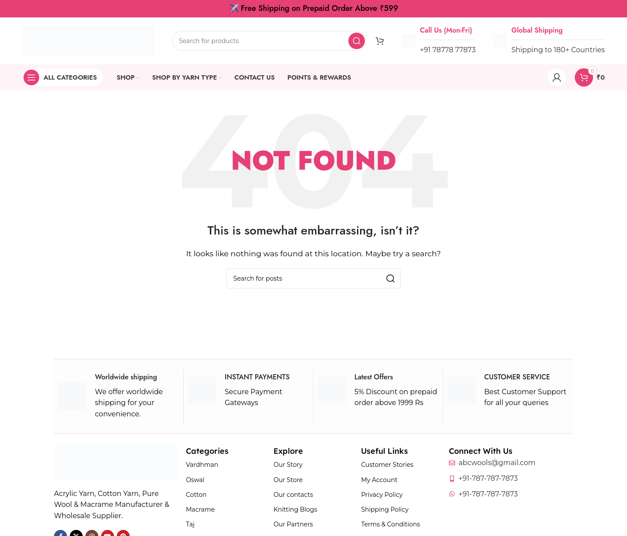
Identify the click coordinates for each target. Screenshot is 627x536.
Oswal (195, 480)
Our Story (287, 465)
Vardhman (202, 465)
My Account (379, 480)
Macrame (200, 509)
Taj (190, 524)
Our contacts (293, 495)
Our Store (288, 480)
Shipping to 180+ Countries (558, 50)
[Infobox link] (118, 396)
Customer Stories (387, 465)
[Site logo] (88, 40)
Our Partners (293, 524)
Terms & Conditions (390, 524)
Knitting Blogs (295, 509)
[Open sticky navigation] (62, 77)
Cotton (196, 495)
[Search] (269, 41)
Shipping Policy (384, 509)
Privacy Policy (381, 495)
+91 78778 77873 (447, 50)
